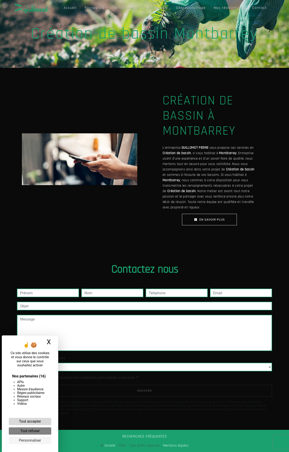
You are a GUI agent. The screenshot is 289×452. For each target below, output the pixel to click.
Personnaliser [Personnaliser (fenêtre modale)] (30, 440)
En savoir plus (209, 219)
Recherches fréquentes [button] (144, 436)
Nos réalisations (229, 7)
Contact (259, 7)
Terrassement (126, 7)
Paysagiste (95, 7)
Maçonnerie (157, 7)
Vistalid (109, 445)
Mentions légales (175, 445)
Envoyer (144, 390)
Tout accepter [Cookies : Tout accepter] (30, 421)
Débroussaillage (191, 7)
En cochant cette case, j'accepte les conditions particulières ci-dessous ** (80, 377)
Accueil (70, 7)
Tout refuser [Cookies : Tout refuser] (30, 431)
